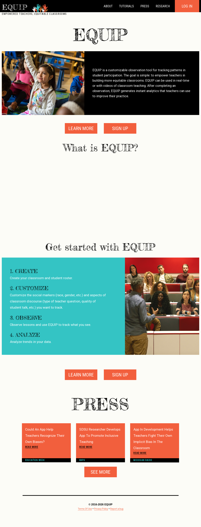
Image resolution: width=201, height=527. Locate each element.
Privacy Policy (101, 508)
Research (163, 6)
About (108, 6)
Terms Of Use (85, 508)
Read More (31, 447)
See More (100, 472)
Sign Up (120, 128)
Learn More (81, 128)
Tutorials (126, 6)
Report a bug (116, 508)
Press (144, 6)
